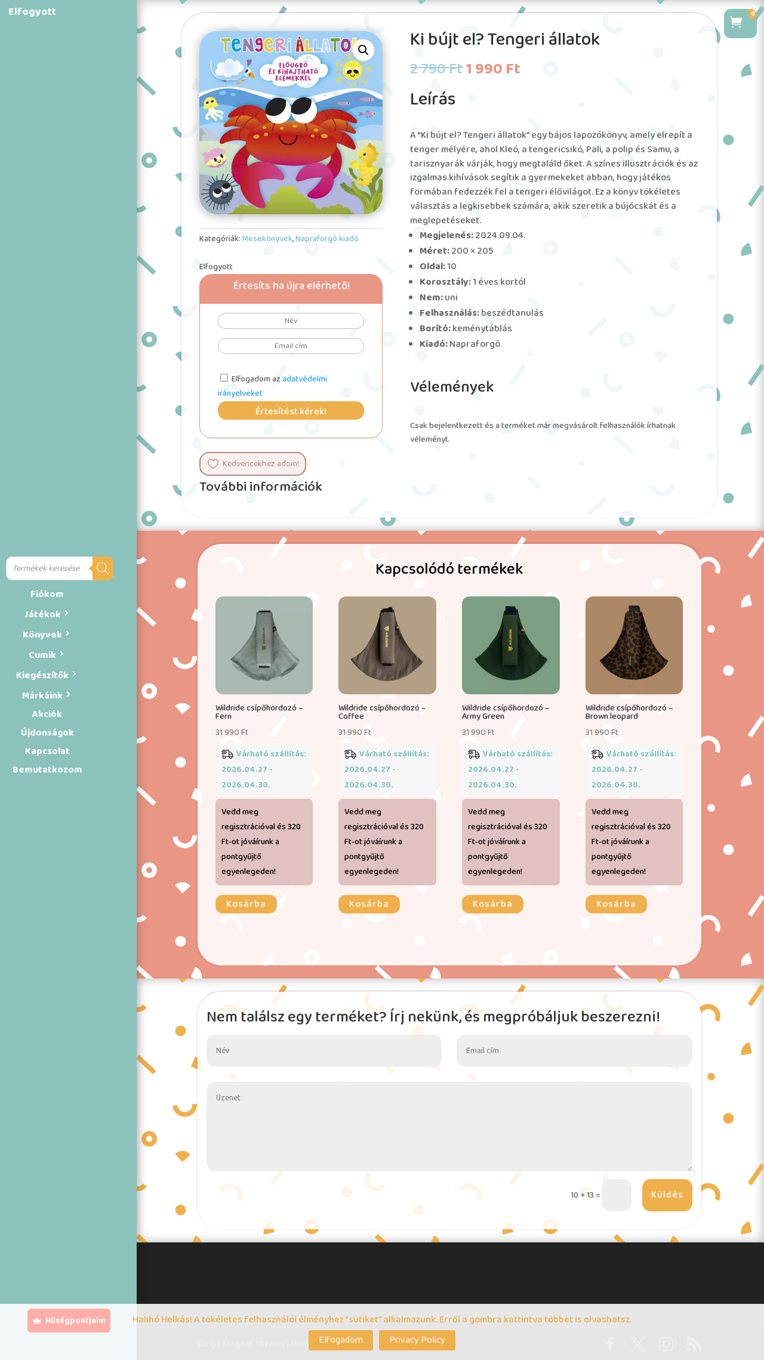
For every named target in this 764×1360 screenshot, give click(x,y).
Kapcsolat (47, 751)
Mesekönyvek (267, 238)
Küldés (667, 1194)
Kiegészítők (42, 675)
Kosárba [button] (246, 904)
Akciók (47, 714)
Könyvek (42, 634)
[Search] (103, 568)
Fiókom (47, 594)
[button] (363, 50)
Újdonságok (47, 732)
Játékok (42, 614)
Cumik (42, 655)
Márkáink (42, 695)
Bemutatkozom (47, 769)
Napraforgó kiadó (327, 238)
